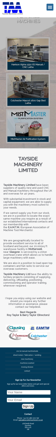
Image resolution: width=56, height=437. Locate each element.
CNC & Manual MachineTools (27, 351)
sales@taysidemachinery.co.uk (30, 420)
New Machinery (27, 359)
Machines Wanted (27, 363)
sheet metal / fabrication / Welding (27, 355)
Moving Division (27, 367)
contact (27, 371)
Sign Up (28, 406)
